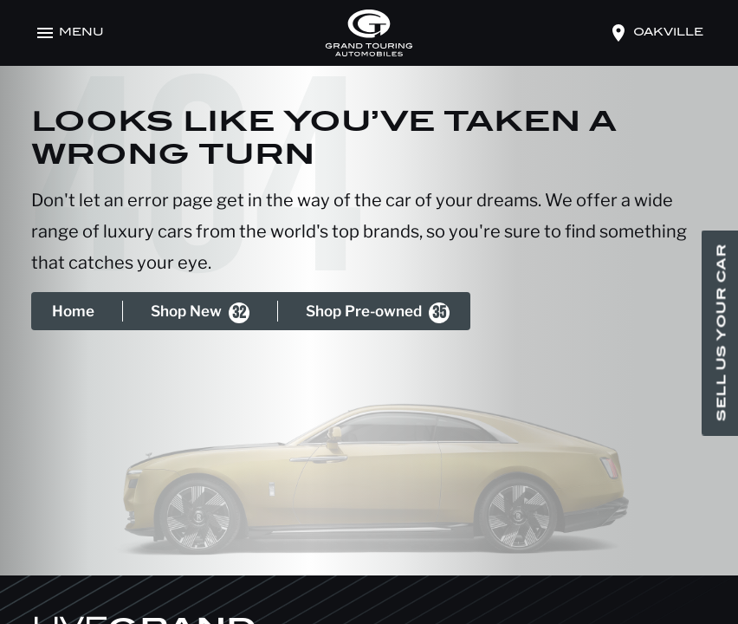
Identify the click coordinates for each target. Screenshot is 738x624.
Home (73, 311)
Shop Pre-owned (378, 312)
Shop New (200, 312)
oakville (668, 33)
